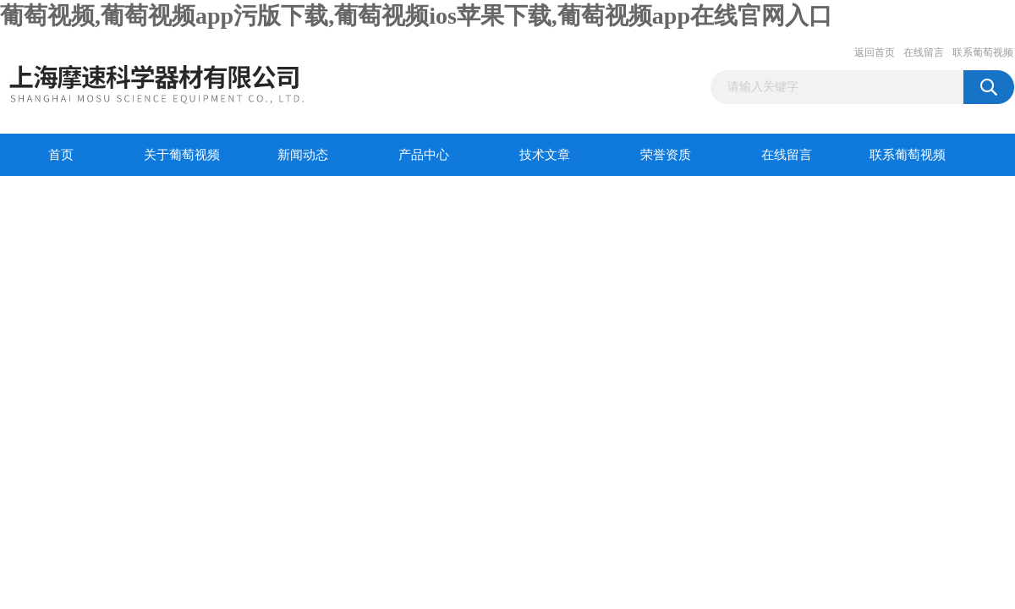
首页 (61, 155)
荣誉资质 (665, 155)
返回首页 (874, 52)
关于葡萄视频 (182, 155)
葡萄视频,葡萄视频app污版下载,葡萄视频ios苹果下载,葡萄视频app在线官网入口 (416, 16)
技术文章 (544, 155)
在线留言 (923, 52)
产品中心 (423, 155)
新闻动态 (302, 155)
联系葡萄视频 (982, 52)
